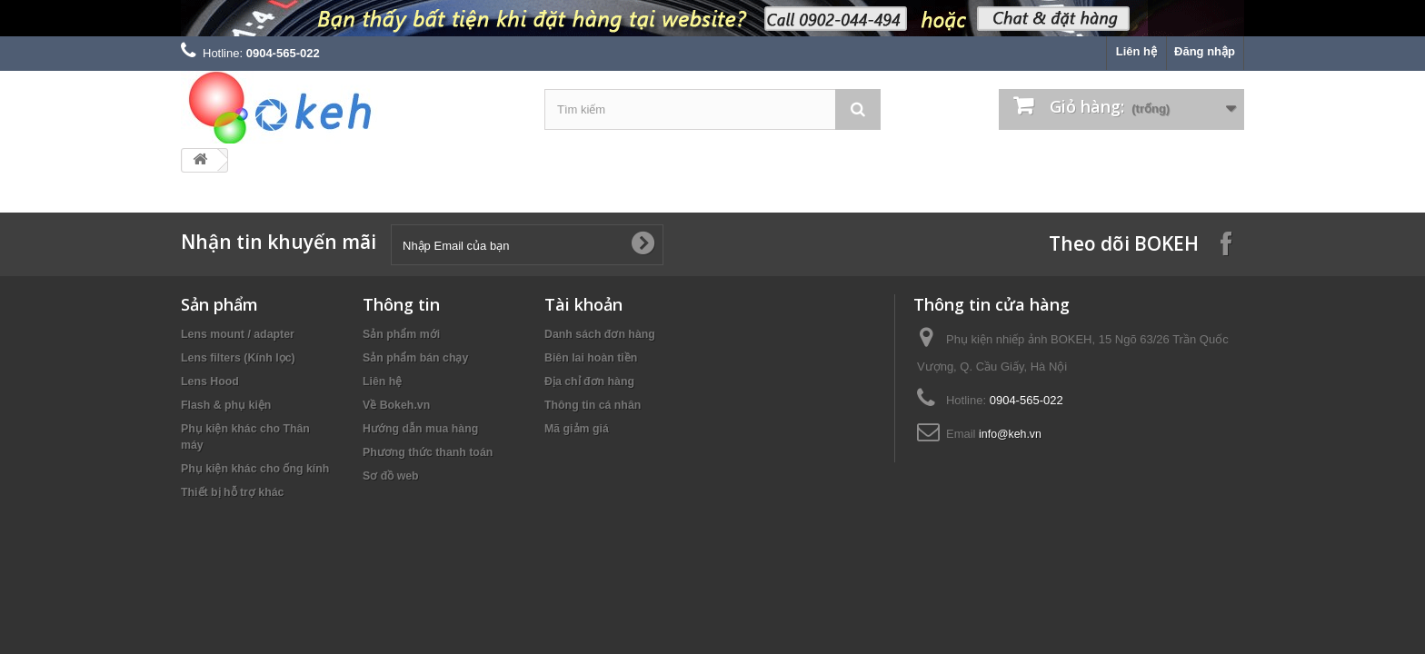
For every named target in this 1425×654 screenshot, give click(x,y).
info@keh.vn (1010, 434)
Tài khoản (583, 304)
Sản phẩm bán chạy (415, 358)
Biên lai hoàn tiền (590, 358)
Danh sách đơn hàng (599, 334)
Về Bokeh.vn (396, 405)
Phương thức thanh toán (428, 452)
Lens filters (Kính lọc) (238, 358)
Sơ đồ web (391, 476)
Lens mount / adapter (237, 334)
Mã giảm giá (576, 428)
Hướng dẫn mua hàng (420, 428)
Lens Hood (210, 381)
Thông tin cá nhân (592, 405)
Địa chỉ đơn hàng (589, 381)
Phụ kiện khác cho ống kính (255, 468)
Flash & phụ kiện (226, 405)
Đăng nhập (1204, 51)
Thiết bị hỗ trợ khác (232, 492)
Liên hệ (1136, 51)
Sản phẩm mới (401, 334)
